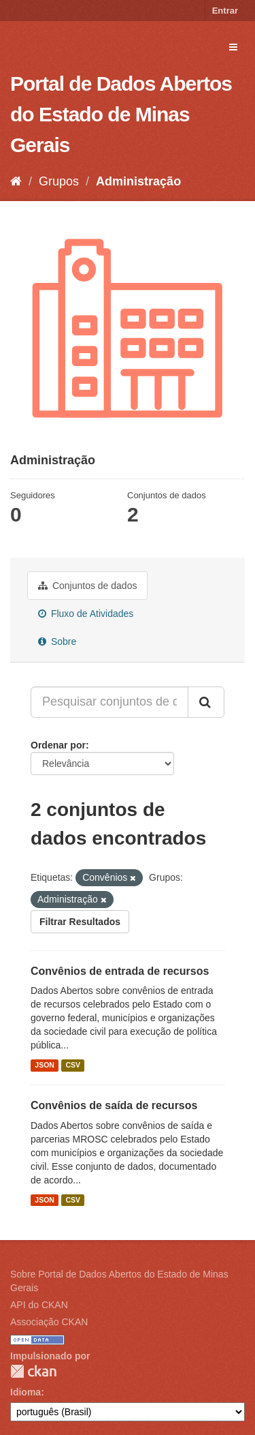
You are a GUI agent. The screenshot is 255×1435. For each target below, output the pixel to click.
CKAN (33, 1371)
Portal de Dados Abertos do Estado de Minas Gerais (121, 114)
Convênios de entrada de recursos (120, 971)
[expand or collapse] (233, 47)
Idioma (25, 1392)
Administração (138, 181)
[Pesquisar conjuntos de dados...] (109, 702)
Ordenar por (58, 745)
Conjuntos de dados (87, 585)
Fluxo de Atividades (85, 613)
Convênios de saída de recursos (114, 1105)
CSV (72, 1065)
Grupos (59, 181)
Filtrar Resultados (79, 921)
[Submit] (206, 702)
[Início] (16, 181)
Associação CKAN (49, 1321)
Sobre (57, 641)
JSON (44, 1065)
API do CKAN (39, 1304)
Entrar (225, 10)
